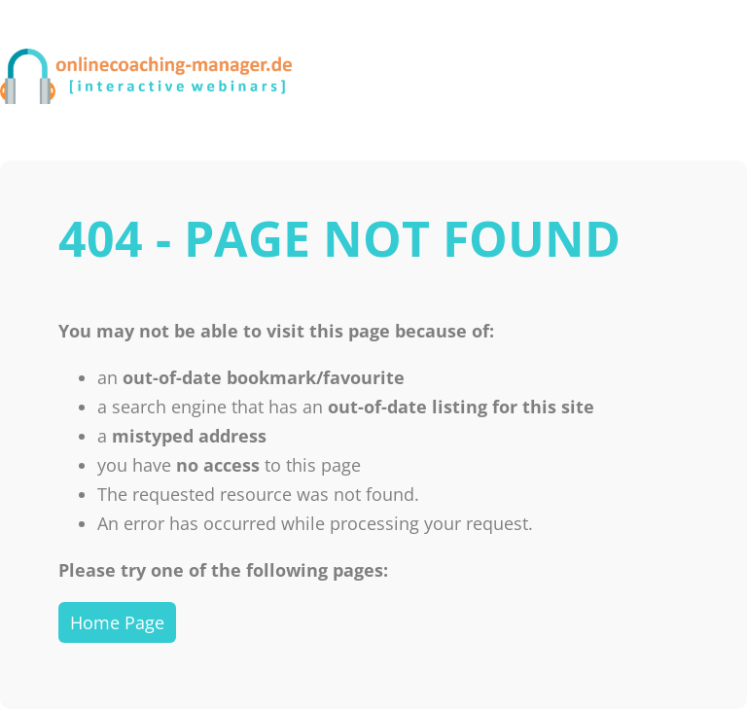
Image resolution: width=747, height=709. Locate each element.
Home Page (117, 622)
